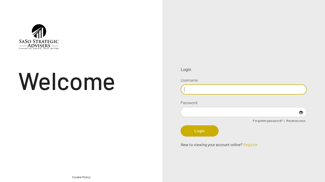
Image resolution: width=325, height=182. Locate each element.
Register (250, 144)
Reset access (296, 120)
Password (189, 102)
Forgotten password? (267, 120)
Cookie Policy (81, 177)
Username (189, 80)
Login (200, 130)
